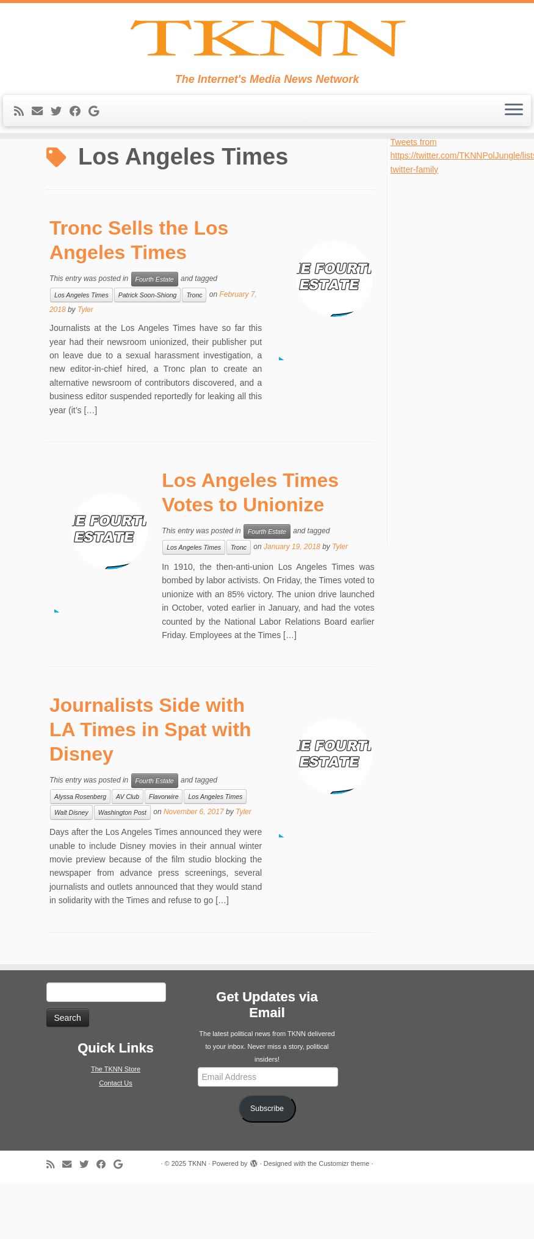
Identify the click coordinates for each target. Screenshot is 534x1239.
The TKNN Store (115, 1125)
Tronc (194, 351)
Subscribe (267, 1165)
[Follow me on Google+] (97, 152)
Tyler (85, 366)
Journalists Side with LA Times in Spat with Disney (150, 786)
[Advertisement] (450, 415)
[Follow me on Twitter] (60, 152)
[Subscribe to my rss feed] (23, 152)
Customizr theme (344, 1220)
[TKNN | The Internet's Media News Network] (267, 58)
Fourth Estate (154, 335)
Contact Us (115, 1139)
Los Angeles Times (81, 351)
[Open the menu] (514, 152)
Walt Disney (71, 869)
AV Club (127, 853)
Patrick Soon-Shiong (147, 351)
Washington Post (122, 869)
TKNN (197, 1220)
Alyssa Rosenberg (80, 853)
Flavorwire (163, 853)
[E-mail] (41, 152)
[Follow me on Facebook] (79, 152)
